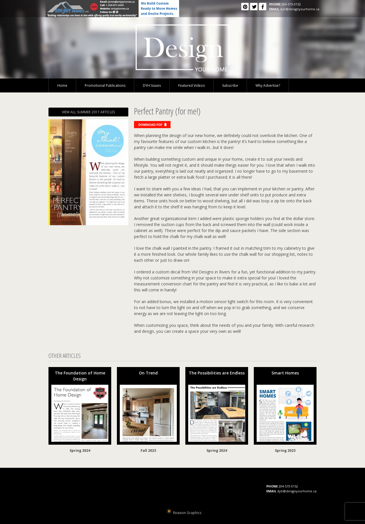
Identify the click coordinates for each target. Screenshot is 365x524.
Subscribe (230, 85)
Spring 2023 (285, 450)
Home (62, 85)
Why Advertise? (268, 85)
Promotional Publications (105, 85)
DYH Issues (152, 85)
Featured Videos (191, 85)
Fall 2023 (148, 450)
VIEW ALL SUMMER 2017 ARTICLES (88, 112)
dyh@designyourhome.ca (299, 9)
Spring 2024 (80, 450)
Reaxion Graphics (187, 512)
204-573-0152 (291, 4)
